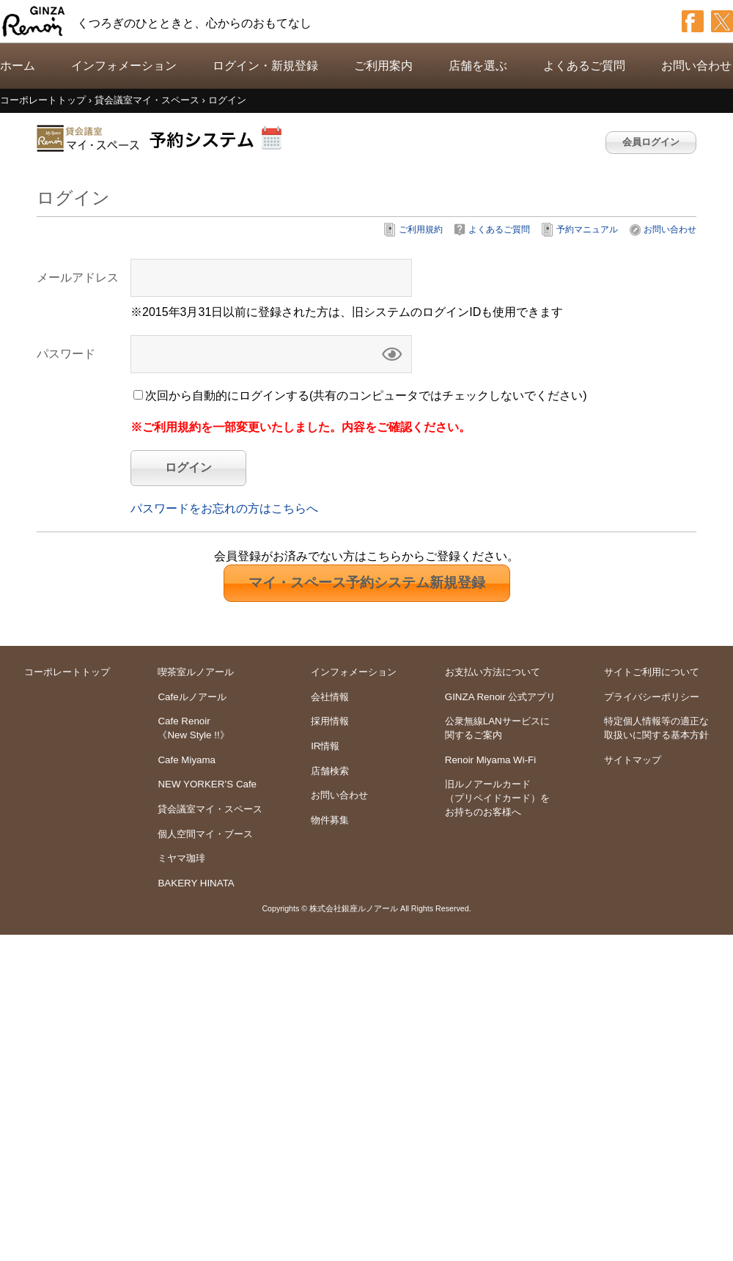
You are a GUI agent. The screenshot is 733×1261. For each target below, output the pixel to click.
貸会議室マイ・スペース (210, 809)
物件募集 (330, 820)
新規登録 (366, 582)
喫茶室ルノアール (196, 671)
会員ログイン (650, 141)
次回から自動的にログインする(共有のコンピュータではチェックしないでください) (366, 395)
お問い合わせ (696, 65)
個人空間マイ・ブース (205, 833)
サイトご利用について (651, 671)
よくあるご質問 (584, 65)
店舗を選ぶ (478, 65)
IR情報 (325, 745)
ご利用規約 (421, 229)
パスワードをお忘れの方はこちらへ (224, 508)
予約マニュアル (587, 229)
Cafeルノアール (192, 696)
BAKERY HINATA (196, 883)
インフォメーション (124, 65)
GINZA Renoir (33, 21)
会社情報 (330, 696)
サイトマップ (632, 759)
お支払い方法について (492, 671)
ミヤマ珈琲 (181, 858)
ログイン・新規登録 (265, 65)
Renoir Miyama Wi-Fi (490, 759)
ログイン (188, 467)
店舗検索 (330, 770)
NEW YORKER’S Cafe (207, 784)
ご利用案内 (383, 65)
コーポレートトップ (67, 671)
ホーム (17, 65)
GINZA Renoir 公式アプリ (500, 696)
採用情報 (330, 721)
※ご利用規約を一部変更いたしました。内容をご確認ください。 (300, 427)
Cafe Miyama (187, 759)
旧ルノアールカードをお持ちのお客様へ (497, 798)
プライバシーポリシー (651, 696)
